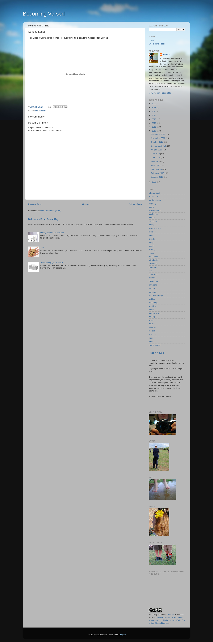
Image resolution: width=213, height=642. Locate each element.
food (151, 235)
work (151, 338)
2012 (154, 123)
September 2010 (158, 146)
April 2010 (156, 165)
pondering (153, 302)
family (151, 225)
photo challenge (156, 295)
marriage (152, 278)
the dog (152, 317)
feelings (152, 232)
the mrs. (166, 54)
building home (155, 210)
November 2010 (158, 138)
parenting (153, 285)
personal (152, 292)
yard (151, 341)
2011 (154, 127)
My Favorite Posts (157, 44)
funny (151, 242)
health (151, 246)
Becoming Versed (44, 14)
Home (85, 204)
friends (152, 239)
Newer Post (35, 204)
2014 (154, 115)
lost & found (154, 274)
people (152, 288)
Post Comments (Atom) (50, 211)
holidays (152, 249)
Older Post (135, 204)
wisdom (152, 331)
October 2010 (157, 142)
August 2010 (157, 150)
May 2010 (155, 161)
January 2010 (157, 177)
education (153, 221)
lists (150, 271)
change (152, 218)
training (152, 320)
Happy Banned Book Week (52, 233)
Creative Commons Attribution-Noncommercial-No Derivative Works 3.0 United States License (167, 620)
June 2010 (156, 158)
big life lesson (155, 200)
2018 (154, 107)
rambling (152, 306)
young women (155, 345)
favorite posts (154, 228)
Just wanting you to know (51, 263)
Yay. (42, 248)
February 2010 (158, 173)
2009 (154, 182)
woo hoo (152, 334)
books (151, 207)
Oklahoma (153, 281)
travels (152, 324)
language (153, 267)
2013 (154, 119)
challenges (153, 214)
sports (151, 310)
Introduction (154, 260)
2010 (154, 131)
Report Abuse (156, 353)
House (151, 253)
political (152, 299)
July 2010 (155, 154)
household (153, 257)
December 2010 (158, 134)
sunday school (41, 111)
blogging (152, 203)
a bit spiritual (154, 193)
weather (152, 327)
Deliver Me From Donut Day (43, 219)
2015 (154, 111)
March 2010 (156, 169)
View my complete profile (160, 93)
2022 (154, 104)
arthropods (153, 196)
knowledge (153, 263)
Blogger (122, 635)
